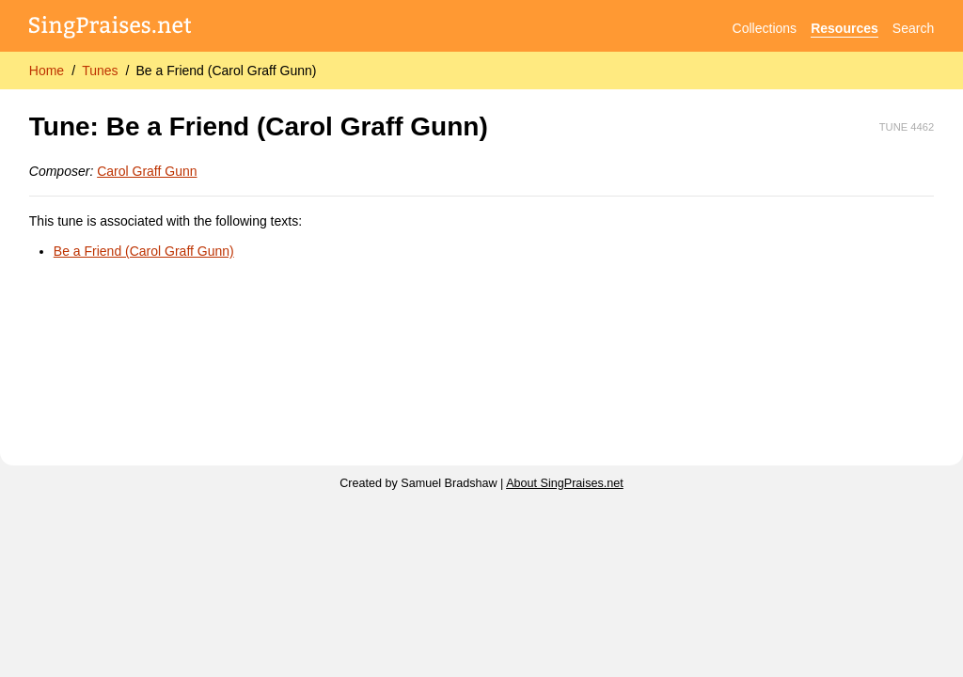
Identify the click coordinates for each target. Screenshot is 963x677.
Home (46, 70)
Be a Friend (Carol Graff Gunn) (225, 70)
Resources (844, 28)
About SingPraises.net (565, 483)
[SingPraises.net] (110, 29)
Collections (765, 28)
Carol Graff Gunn (147, 171)
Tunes (100, 70)
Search (913, 28)
